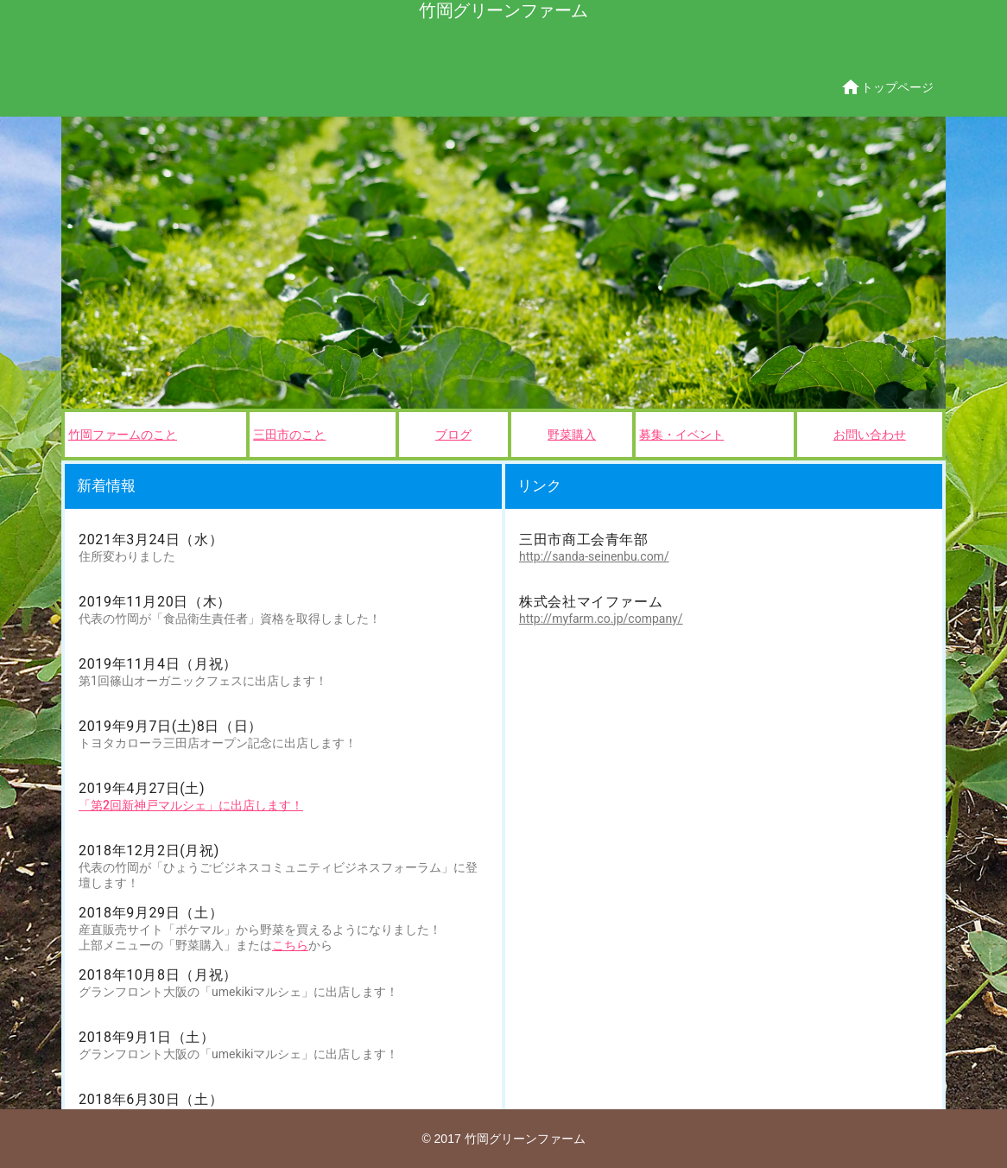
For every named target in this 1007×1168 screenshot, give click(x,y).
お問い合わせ (869, 434)
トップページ (887, 87)
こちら (290, 945)
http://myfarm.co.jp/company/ (601, 618)
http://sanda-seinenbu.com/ (594, 556)
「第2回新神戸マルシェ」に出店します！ (191, 805)
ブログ (453, 434)
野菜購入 (572, 434)
